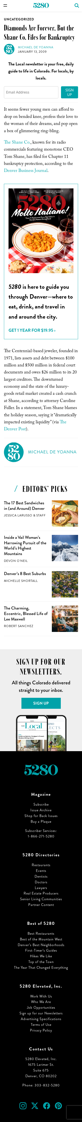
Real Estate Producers (41, 893)
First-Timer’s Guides (41, 950)
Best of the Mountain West (41, 939)
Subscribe (41, 804)
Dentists (41, 876)
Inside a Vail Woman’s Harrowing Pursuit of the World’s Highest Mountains (25, 545)
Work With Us (41, 996)
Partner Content (41, 904)
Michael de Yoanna (35, 47)
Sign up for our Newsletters (41, 1013)
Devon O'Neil (16, 561)
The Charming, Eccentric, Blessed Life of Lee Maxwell (26, 613)
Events (41, 870)
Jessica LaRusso (18, 515)
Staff (41, 515)
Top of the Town (41, 961)
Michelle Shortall (21, 581)
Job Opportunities (41, 1007)
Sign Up (69, 92)
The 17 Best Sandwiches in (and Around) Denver (24, 506)
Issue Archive (41, 810)
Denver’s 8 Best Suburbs (25, 573)
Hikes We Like (41, 956)
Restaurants (41, 865)
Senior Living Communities (41, 899)
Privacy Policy (41, 1030)
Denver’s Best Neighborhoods (41, 944)
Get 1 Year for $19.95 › (32, 330)
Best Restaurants (41, 933)
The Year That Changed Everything (41, 967)
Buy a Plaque (41, 821)
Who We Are (41, 1001)
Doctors (41, 882)
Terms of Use (41, 1024)
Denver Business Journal (25, 171)
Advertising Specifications (41, 1018)
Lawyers (41, 887)
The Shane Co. (17, 143)
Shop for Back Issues (41, 815)
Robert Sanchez (18, 626)
